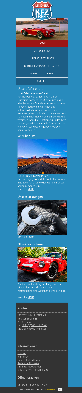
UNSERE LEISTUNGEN (42, 58)
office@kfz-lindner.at (35, 329)
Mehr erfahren (50, 390)
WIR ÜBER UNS (42, 51)
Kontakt (22, 353)
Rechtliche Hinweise (28, 363)
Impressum (23, 357)
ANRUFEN (42, 81)
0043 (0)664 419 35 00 (34, 325)
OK (60, 390)
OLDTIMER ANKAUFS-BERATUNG (42, 66)
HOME (42, 43)
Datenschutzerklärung (29, 360)
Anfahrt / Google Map (30, 367)
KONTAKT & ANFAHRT (42, 74)
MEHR (31, 189)
